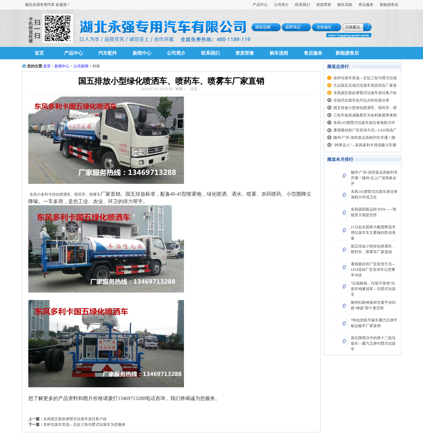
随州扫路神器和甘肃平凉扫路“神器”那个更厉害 (373, 305)
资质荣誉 (323, 4)
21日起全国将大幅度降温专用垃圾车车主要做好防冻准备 (373, 232)
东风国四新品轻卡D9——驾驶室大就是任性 (374, 212)
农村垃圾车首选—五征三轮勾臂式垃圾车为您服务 (84, 424)
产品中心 (260, 4)
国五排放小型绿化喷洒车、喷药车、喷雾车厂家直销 (373, 249)
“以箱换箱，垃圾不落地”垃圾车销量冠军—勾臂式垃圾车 (373, 289)
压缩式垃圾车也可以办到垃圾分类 (361, 100)
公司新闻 (80, 66)
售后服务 (366, 4)
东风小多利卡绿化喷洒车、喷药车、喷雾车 (65, 194)
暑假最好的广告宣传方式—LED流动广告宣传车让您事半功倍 (373, 269)
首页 (39, 53)
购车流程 (344, 4)
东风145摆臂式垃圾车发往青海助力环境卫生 (374, 194)
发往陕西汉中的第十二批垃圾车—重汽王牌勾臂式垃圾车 (373, 343)
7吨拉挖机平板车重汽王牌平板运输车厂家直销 (374, 323)
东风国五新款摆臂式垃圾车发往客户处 (75, 419)
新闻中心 (142, 53)
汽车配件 (107, 53)
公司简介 (281, 4)
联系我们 (302, 4)
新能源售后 (389, 4)
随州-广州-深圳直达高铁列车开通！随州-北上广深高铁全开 (374, 178)
